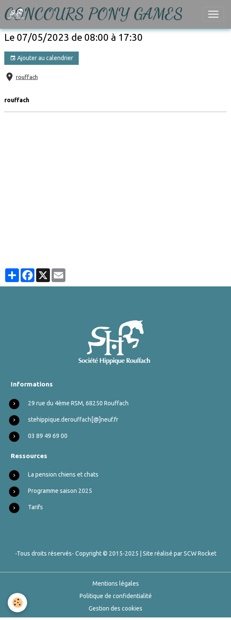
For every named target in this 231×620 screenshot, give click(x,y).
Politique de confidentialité (116, 596)
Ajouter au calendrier (41, 58)
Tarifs (35, 507)
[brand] (18, 14)
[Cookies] (17, 602)
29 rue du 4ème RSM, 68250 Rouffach (78, 403)
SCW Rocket (200, 553)
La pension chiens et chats (63, 474)
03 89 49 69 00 (48, 435)
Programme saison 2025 (60, 490)
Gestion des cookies (115, 608)
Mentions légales (115, 583)
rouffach (27, 76)
